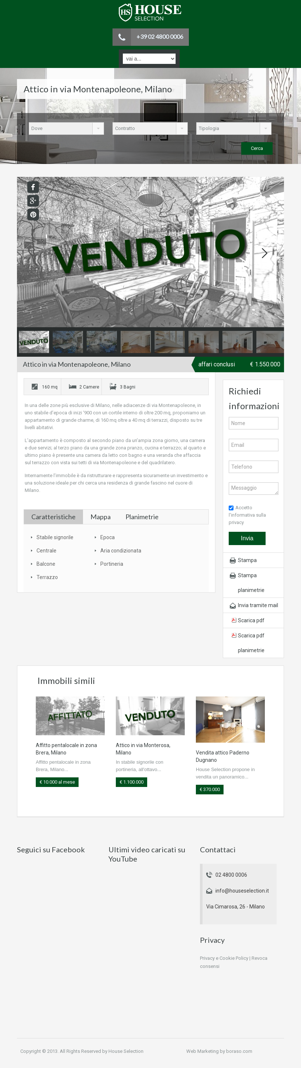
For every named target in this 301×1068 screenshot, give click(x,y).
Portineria (111, 564)
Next (264, 253)
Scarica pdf (251, 620)
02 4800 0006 (231, 875)
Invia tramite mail (258, 605)
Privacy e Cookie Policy (224, 958)
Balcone (46, 564)
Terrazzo (47, 577)
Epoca (107, 537)
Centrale (46, 551)
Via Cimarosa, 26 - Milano (235, 907)
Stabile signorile (55, 537)
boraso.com (239, 1051)
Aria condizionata (120, 551)
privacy (236, 522)
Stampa (247, 560)
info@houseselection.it (242, 891)
